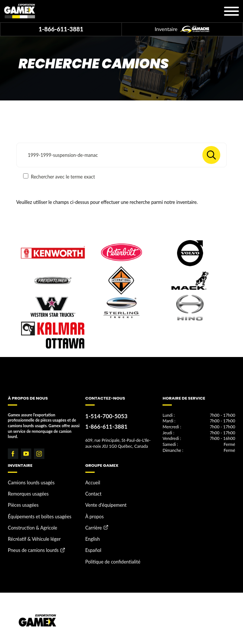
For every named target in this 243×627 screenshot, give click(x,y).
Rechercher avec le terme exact (59, 176)
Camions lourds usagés (27, 482)
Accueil (91, 482)
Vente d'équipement (102, 501)
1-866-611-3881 (60, 28)
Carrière (92, 520)
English (91, 530)
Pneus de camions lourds (29, 539)
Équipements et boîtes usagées (34, 510)
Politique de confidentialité (108, 548)
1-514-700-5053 (102, 415)
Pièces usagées (21, 501)
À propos (93, 510)
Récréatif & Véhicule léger (30, 529)
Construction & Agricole (28, 520)
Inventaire (182, 29)
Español (92, 539)
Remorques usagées (25, 491)
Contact (92, 491)
